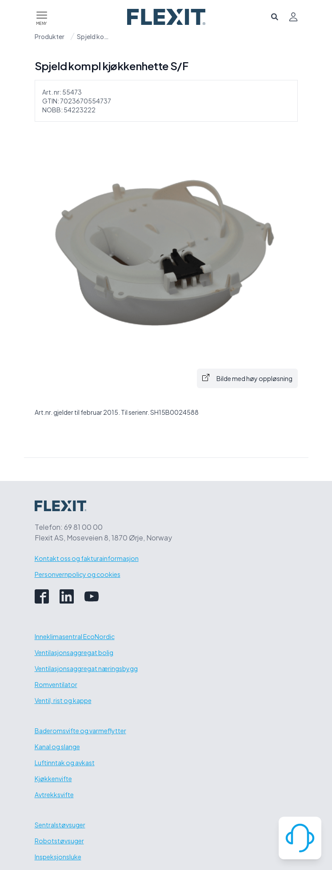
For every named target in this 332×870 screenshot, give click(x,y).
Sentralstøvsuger (60, 825)
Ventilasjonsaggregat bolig (74, 652)
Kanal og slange (57, 747)
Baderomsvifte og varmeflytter (80, 731)
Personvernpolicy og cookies (77, 574)
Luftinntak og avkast (65, 763)
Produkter (49, 36)
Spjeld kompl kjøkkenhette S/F (94, 36)
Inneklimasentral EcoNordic (75, 636)
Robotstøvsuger (59, 841)
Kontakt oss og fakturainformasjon (87, 558)
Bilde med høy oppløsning (247, 378)
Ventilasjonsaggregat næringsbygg (86, 668)
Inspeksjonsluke (58, 857)
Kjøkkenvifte (53, 779)
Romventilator (56, 684)
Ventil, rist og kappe (63, 700)
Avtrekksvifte (54, 794)
